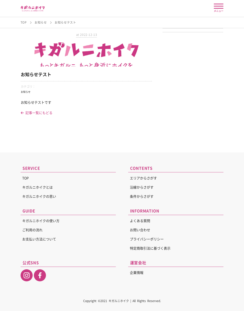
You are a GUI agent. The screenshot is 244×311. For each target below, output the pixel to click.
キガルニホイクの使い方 (40, 221)
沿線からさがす (142, 187)
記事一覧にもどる (36, 113)
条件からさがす (142, 196)
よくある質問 (140, 221)
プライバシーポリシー (147, 239)
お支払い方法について (39, 239)
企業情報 (136, 272)
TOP (24, 22)
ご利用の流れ (32, 230)
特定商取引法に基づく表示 (150, 248)
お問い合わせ (140, 230)
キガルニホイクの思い (39, 196)
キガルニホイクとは (37, 187)
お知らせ (41, 22)
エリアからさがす (143, 178)
